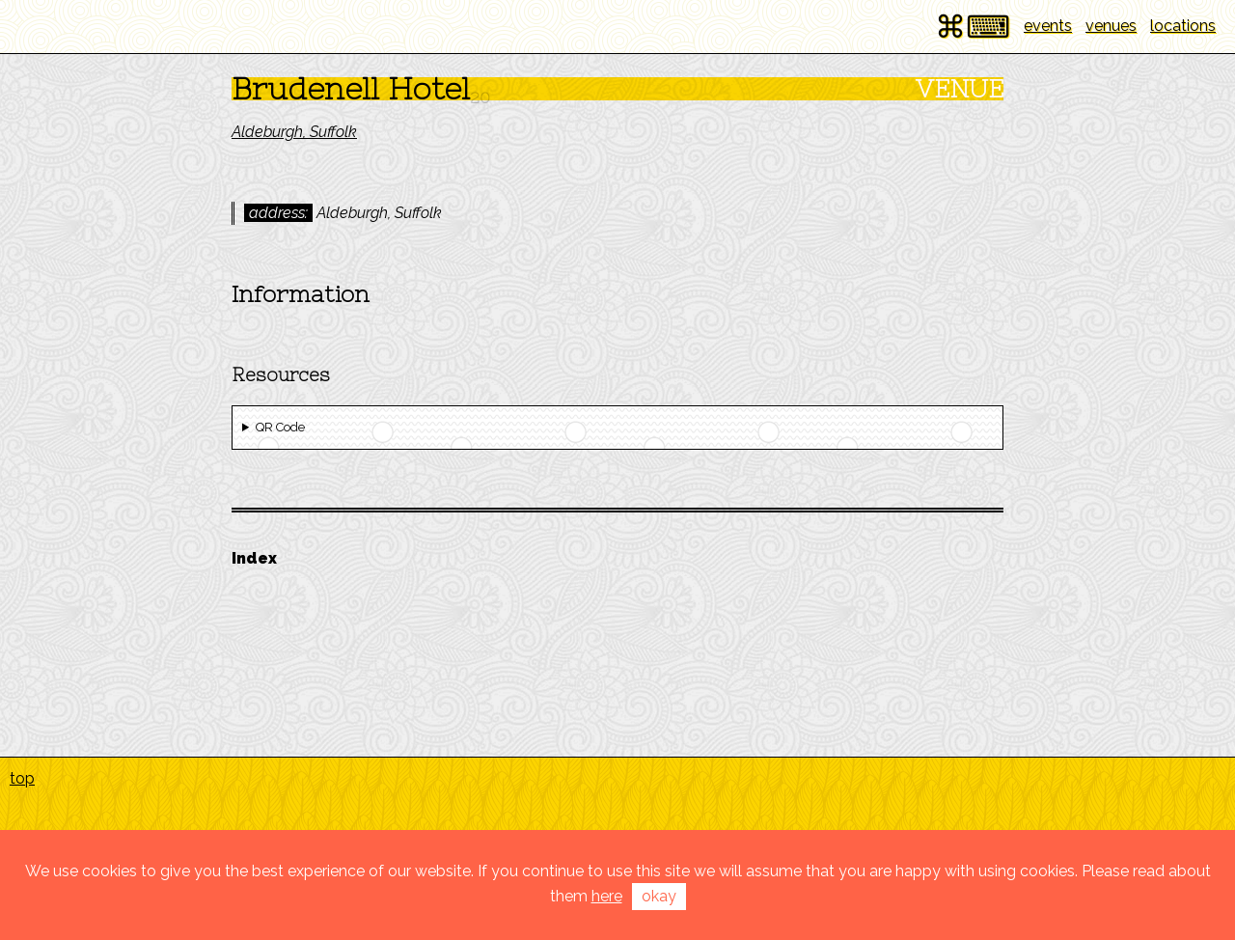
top (22, 778)
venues (1111, 25)
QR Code (280, 427)
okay (659, 896)
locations (1183, 25)
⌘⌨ (972, 26)
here (606, 896)
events (1048, 25)
